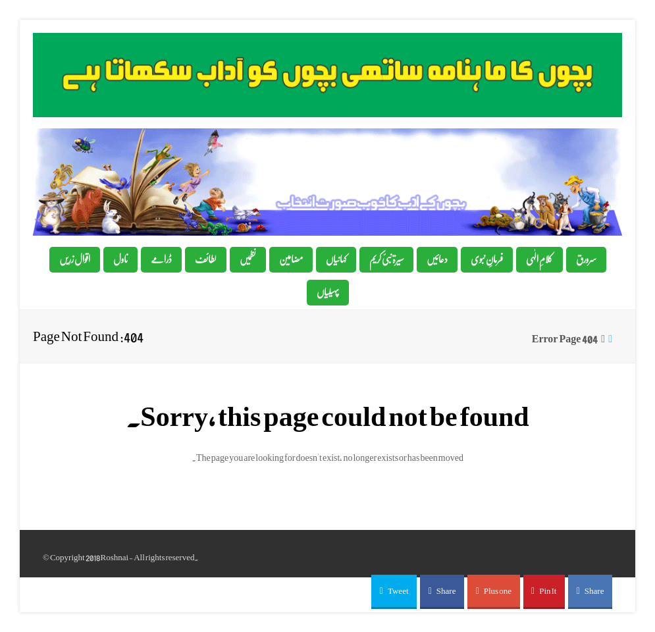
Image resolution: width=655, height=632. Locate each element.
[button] (394, 592)
